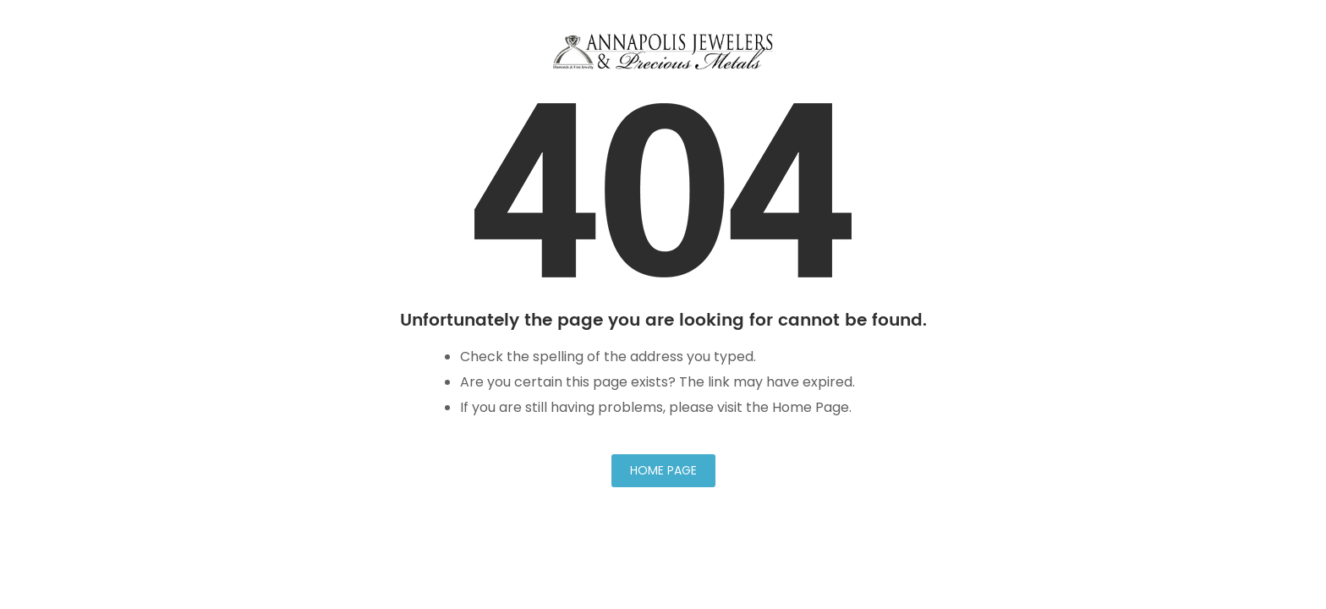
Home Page (663, 470)
